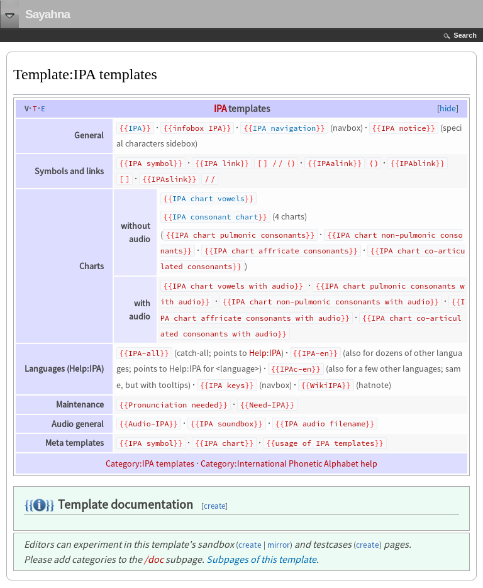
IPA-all (144, 353)
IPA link (222, 163)
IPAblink (417, 163)
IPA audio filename (324, 423)
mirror (278, 545)
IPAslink (169, 179)
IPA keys (227, 385)
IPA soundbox (226, 423)
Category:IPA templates (150, 463)
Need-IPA (267, 404)
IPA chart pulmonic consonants (240, 235)
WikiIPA (325, 385)
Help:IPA (265, 352)
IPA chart (224, 443)
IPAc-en (295, 369)
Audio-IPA (148, 423)
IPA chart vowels (208, 198)
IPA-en (315, 353)
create (214, 506)
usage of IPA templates (325, 443)
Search (465, 35)
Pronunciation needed (173, 404)
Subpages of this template (261, 559)
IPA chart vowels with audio (233, 286)
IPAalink (335, 163)
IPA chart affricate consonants (280, 250)
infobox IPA (197, 128)
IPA (220, 108)
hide (448, 108)
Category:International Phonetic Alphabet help (289, 463)
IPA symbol (151, 163)
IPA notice (403, 128)
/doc (154, 559)
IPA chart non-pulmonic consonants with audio (330, 301)
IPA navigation (284, 128)
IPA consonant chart (215, 216)
